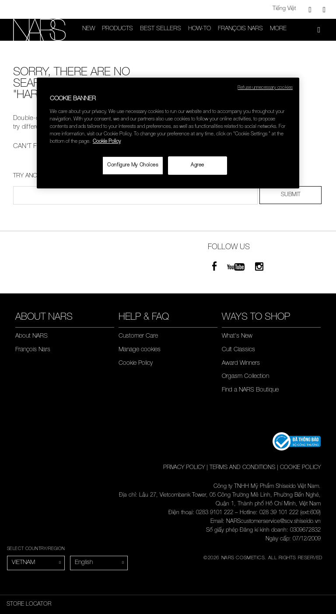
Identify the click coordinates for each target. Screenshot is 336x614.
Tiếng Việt (284, 9)
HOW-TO (199, 29)
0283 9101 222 (214, 513)
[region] (168, 133)
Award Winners (241, 363)
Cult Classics (238, 350)
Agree (197, 165)
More (278, 29)
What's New (237, 336)
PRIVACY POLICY (184, 468)
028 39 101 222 (278, 513)
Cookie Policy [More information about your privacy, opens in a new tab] (107, 141)
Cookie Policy (136, 363)
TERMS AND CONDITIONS (242, 468)
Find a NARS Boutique (250, 390)
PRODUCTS (117, 29)
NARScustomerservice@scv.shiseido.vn (273, 522)
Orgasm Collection (245, 377)
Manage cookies (140, 350)
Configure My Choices (132, 165)
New (88, 29)
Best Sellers (160, 29)
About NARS (31, 336)
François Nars (240, 29)
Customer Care (138, 336)
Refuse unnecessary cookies (265, 88)
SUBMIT (291, 195)
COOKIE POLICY (300, 468)
